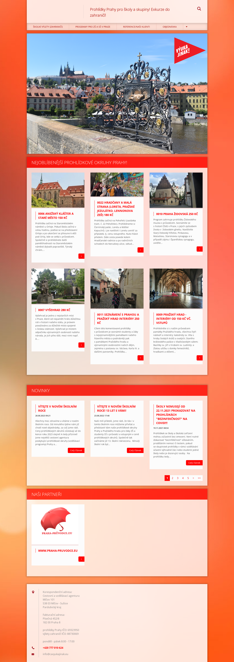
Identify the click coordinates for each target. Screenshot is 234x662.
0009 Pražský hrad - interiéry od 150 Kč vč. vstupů (173, 319)
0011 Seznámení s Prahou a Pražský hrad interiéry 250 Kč (118, 319)
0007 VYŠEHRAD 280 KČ (54, 310)
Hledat (199, 9)
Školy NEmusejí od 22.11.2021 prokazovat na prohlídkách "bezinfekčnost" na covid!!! (175, 415)
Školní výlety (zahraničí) (48, 26)
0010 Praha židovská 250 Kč (177, 214)
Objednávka (170, 26)
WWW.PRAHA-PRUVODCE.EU (58, 551)
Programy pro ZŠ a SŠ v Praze (92, 26)
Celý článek (76, 450)
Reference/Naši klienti (136, 26)
